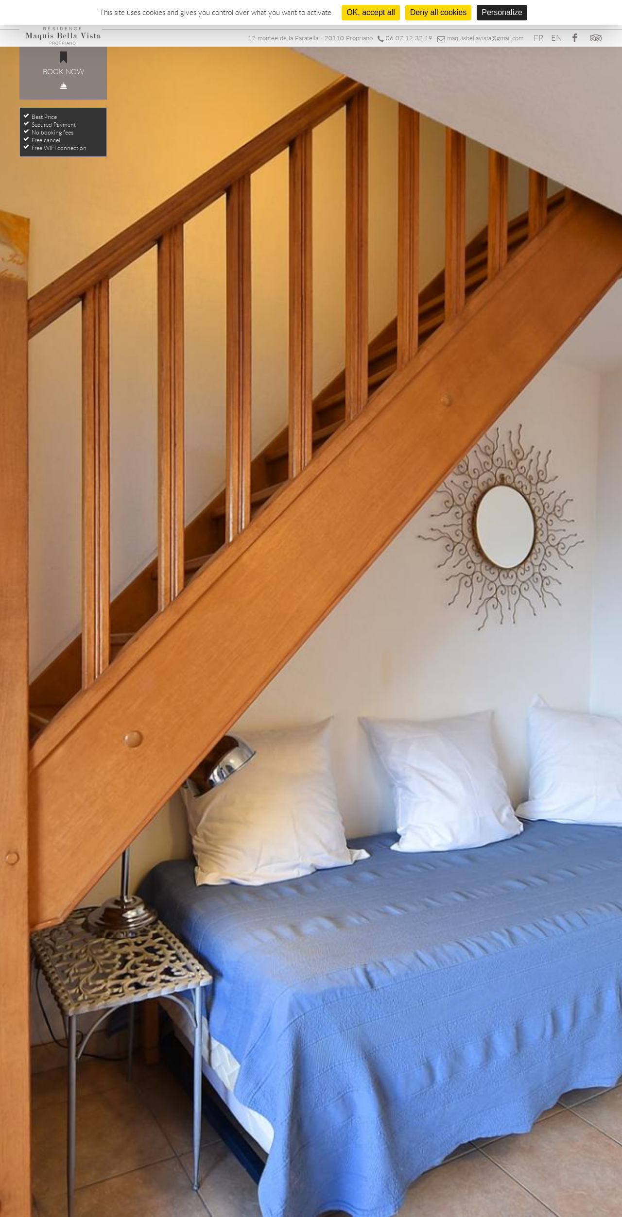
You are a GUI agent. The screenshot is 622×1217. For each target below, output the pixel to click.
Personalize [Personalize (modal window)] (502, 12)
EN (556, 37)
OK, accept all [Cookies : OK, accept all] (370, 12)
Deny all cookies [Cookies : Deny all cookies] (438, 12)
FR (538, 37)
